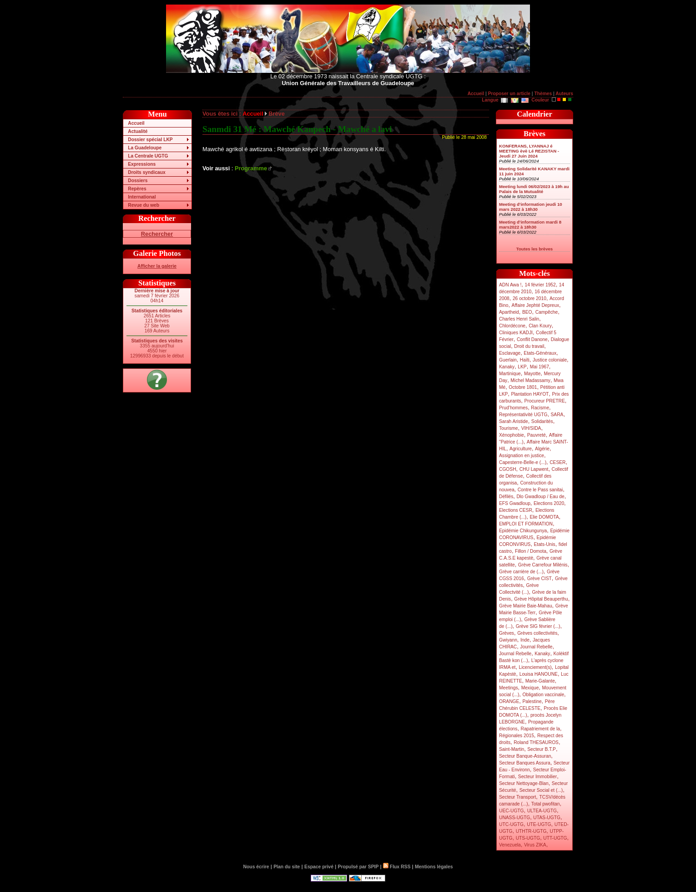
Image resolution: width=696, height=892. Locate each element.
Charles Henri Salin (519, 318)
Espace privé (318, 866)
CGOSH (507, 469)
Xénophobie (511, 435)
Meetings (508, 687)
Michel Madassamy (530, 380)
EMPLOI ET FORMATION (526, 523)
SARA (557, 414)
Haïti (525, 359)
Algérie (542, 448)
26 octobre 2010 (529, 298)
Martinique (510, 373)
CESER (557, 462)
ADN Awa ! (510, 284)
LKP (522, 366)
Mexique (530, 687)
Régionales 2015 (516, 735)
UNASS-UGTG (514, 817)
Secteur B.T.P (541, 749)
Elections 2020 (549, 503)
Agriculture (520, 448)
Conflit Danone (532, 339)
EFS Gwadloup (514, 503)
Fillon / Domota (530, 551)
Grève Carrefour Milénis (543, 564)
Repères (137, 188)
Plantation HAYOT (530, 394)
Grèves (506, 633)
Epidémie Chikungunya (523, 530)
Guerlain (508, 359)
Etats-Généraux (540, 353)
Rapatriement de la (540, 728)
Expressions (142, 164)
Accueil (476, 93)
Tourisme (508, 428)
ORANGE (509, 701)
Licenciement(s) (535, 667)
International (142, 196)
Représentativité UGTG (523, 414)
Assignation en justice (521, 455)
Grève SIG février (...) (538, 626)
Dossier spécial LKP (150, 139)
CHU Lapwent (534, 469)
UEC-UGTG (511, 810)
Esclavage (509, 353)
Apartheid (509, 312)
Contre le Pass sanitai (540, 489)
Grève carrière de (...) (521, 571)
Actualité (137, 131)
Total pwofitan (545, 803)
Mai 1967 (539, 366)
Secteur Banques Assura (524, 762)
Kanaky (506, 366)
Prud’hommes (513, 407)
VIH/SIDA (531, 428)
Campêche (546, 312)
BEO (527, 312)
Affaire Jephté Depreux (536, 305)
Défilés (506, 496)
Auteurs (564, 93)
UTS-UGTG (528, 838)
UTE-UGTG (539, 824)
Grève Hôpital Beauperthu (541, 598)
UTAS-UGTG (546, 817)
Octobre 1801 (523, 387)
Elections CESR (515, 510)
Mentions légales (434, 866)
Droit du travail (529, 346)
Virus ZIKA (535, 844)
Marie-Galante (540, 680)
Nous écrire (256, 866)
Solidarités (542, 421)
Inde (525, 639)
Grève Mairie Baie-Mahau (525, 605)
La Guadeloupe (144, 147)
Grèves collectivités (537, 633)
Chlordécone (512, 325)
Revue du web (143, 205)
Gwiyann (508, 639)
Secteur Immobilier (537, 776)
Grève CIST (539, 578)
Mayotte (532, 373)
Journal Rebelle (536, 646)
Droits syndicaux (146, 172)
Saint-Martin (511, 749)
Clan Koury (540, 325)
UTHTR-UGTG (531, 831)
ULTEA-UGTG (542, 810)
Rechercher (157, 233)
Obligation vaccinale (543, 694)
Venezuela (510, 844)
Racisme (540, 407)
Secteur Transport (517, 797)
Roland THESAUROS (536, 742)
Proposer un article (509, 93)
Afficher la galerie (157, 266)
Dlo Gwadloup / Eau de (540, 496)
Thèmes (543, 93)
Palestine (531, 701)
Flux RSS (396, 866)
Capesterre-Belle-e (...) (522, 462)
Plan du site (286, 866)
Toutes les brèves (534, 248)
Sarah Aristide (513, 421)
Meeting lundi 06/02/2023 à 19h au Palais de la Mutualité (534, 189)
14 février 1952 (540, 284)
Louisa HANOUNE (538, 674)
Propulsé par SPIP (358, 866)
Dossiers (137, 180)
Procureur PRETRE (544, 400)
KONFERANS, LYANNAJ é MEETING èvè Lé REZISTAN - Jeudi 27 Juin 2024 (529, 150)
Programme (251, 168)
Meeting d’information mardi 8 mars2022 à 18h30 (530, 224)
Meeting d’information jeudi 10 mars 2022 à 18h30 (530, 207)
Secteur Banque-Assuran (525, 756)
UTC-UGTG (511, 824)
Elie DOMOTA (544, 517)
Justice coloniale (550, 359)
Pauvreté (536, 435)
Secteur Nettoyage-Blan (524, 783)
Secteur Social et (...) (541, 790)
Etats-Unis (544, 544)
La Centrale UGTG (148, 155)
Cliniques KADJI (516, 332)
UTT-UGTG (555, 838)
